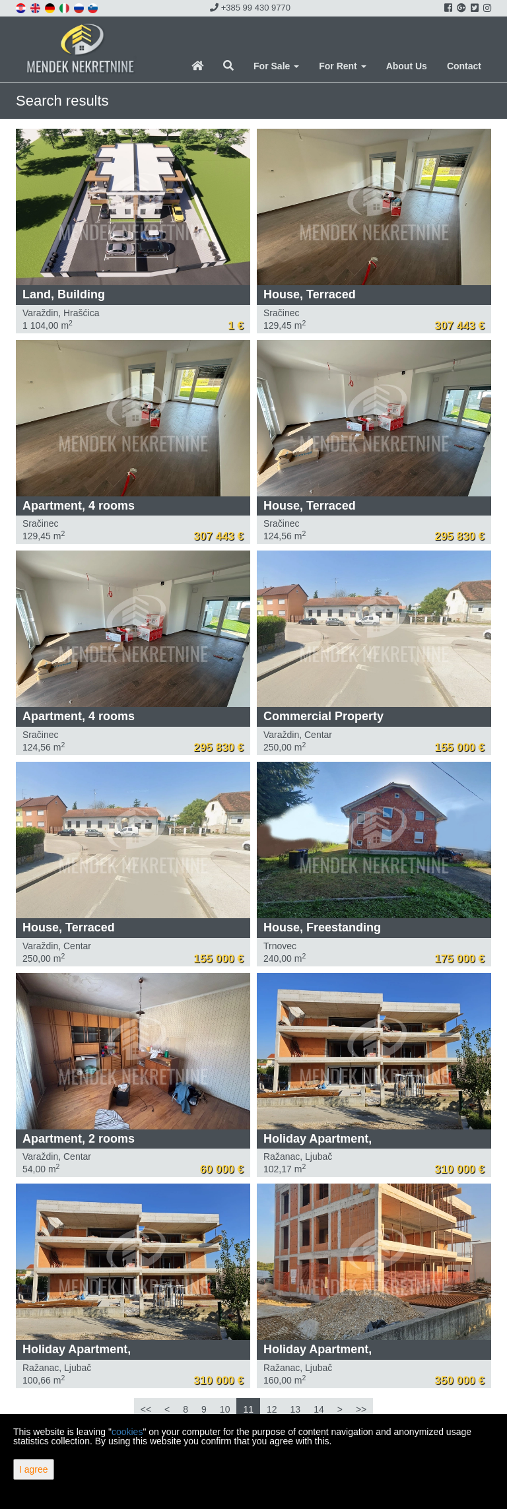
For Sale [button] (276, 66)
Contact (464, 66)
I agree (33, 1469)
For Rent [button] (342, 66)
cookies (127, 1431)
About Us (406, 66)
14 (319, 1409)
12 (272, 1409)
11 (248, 1409)
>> (361, 1409)
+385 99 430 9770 (250, 8)
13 (295, 1409)
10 (225, 1409)
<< (146, 1409)
